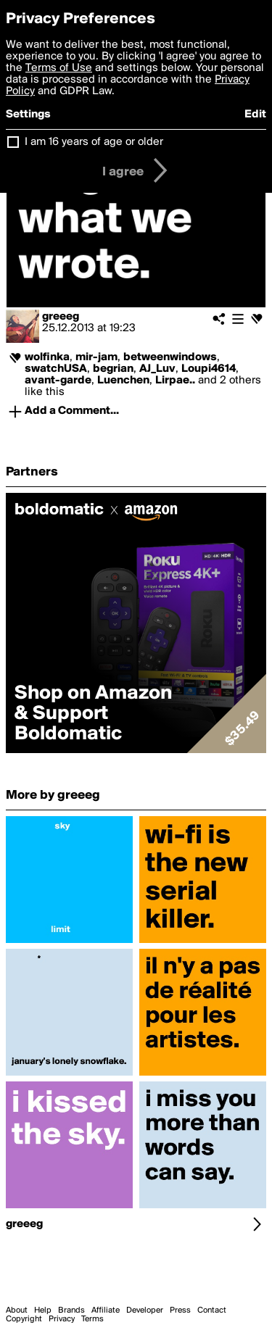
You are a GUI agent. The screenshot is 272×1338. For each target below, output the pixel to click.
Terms (92, 1319)
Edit (255, 114)
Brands (71, 1310)
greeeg (60, 317)
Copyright (24, 1319)
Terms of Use (58, 68)
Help (42, 1310)
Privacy (62, 1319)
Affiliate (105, 1310)
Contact (211, 1310)
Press (180, 1310)
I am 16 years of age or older (94, 142)
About (17, 1310)
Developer (144, 1310)
